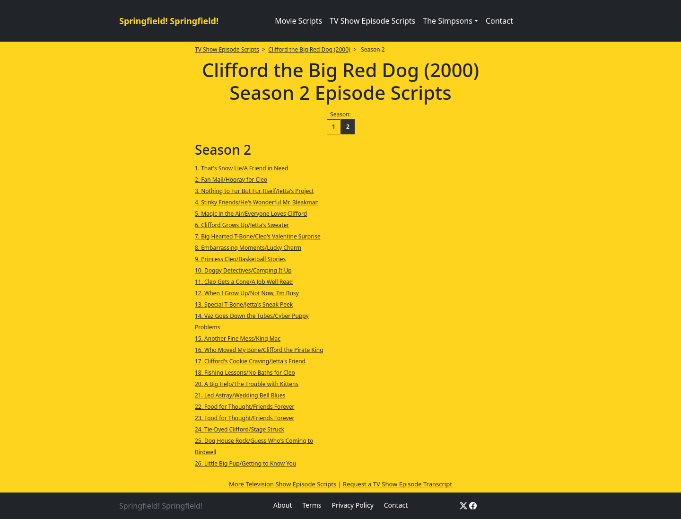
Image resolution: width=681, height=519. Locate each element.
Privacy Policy (352, 505)
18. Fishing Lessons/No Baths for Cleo (245, 373)
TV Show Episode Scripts (372, 21)
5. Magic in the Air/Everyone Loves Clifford (251, 214)
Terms (311, 505)
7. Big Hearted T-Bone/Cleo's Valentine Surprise (258, 236)
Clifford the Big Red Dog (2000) (309, 49)
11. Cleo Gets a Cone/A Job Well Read (244, 282)
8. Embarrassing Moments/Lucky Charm (248, 248)
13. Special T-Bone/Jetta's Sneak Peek (244, 304)
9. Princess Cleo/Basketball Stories (240, 259)
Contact (499, 21)
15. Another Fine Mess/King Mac (237, 338)
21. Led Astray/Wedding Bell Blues (240, 395)
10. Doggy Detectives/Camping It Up (243, 270)
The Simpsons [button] (447, 21)
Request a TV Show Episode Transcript (397, 484)
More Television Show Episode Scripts (282, 484)
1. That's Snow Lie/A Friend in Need (241, 168)
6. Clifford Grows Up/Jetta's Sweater (242, 225)
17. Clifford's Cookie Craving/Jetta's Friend (250, 361)
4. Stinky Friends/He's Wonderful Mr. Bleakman (257, 202)
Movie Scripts (298, 21)
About (282, 505)
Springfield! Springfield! (168, 20)
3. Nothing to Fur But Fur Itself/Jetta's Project (254, 191)
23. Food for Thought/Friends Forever (244, 418)
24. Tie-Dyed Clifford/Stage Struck (239, 429)
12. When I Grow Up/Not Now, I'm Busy (247, 293)
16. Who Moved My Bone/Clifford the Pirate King (259, 350)
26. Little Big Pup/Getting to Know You (245, 463)
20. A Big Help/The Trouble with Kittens (246, 384)
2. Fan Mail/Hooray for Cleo (231, 180)
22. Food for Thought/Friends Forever (244, 407)
